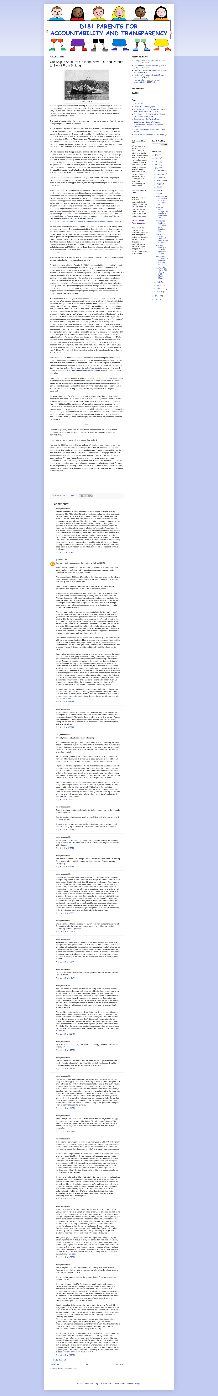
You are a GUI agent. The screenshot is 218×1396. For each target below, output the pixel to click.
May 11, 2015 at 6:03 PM (65, 1131)
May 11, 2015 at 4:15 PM (65, 1050)
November (161, 174)
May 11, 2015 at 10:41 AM (65, 978)
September (161, 181)
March (159, 285)
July (158, 187)
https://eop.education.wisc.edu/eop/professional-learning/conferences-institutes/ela (85, 221)
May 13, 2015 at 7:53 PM (65, 1355)
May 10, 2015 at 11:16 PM (65, 932)
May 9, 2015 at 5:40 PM (65, 848)
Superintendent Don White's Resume (147, 119)
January (160, 292)
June (159, 190)
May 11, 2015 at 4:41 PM (65, 1108)
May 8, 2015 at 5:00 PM (65, 727)
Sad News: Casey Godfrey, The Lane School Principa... (162, 238)
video (64, 352)
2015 (157, 168)
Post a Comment (59, 1360)
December (161, 171)
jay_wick (59, 560)
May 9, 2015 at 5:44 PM (65, 867)
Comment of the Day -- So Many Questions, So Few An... (162, 250)
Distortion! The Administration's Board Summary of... (162, 200)
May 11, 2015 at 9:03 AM (65, 962)
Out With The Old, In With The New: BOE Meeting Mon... (161, 273)
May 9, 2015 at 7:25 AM (65, 800)
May (158, 194)
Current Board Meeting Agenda (145, 107)
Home (87, 1365)
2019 (157, 155)
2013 (157, 299)
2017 (157, 162)
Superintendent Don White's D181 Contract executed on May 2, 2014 (150, 115)
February (160, 289)
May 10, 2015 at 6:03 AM (65, 913)
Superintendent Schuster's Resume (147, 122)
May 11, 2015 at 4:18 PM (65, 1069)
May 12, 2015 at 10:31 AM (65, 1199)
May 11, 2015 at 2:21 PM (65, 1034)
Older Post (119, 1365)
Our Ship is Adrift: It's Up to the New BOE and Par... (162, 261)
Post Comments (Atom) (68, 1369)
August (159, 184)
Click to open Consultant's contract (84, 368)
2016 (157, 165)
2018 (157, 158)
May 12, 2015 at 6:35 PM (65, 1257)
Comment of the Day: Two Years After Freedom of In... (161, 226)
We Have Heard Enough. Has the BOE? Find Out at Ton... (162, 213)
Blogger (138, 1384)
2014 (157, 296)
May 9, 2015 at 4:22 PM (65, 830)
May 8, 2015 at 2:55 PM (65, 702)
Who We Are (138, 104)
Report (108, 131)
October (160, 177)
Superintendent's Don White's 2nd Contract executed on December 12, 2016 (150, 110)
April (158, 282)
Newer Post (55, 1365)
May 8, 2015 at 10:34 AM (65, 552)
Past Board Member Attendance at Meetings (150, 135)
